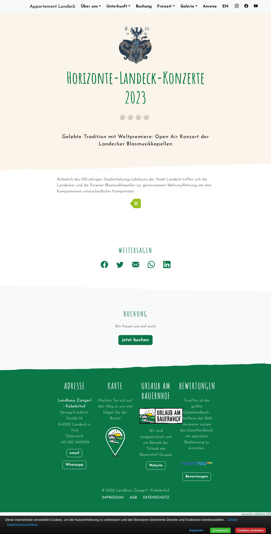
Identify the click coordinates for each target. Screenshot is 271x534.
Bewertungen (196, 476)
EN (225, 6)
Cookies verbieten (250, 530)
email (74, 453)
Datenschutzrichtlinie (22, 525)
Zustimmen (220, 530)
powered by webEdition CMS (256, 514)
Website (156, 465)
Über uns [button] (89, 6)
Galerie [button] (187, 6)
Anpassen (196, 530)
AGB (133, 497)
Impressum (113, 497)
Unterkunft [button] (116, 6)
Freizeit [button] (164, 6)
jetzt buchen (135, 340)
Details (233, 520)
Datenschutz (156, 497)
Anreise (210, 6)
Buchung (144, 6)
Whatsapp (74, 465)
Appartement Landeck (52, 6)
